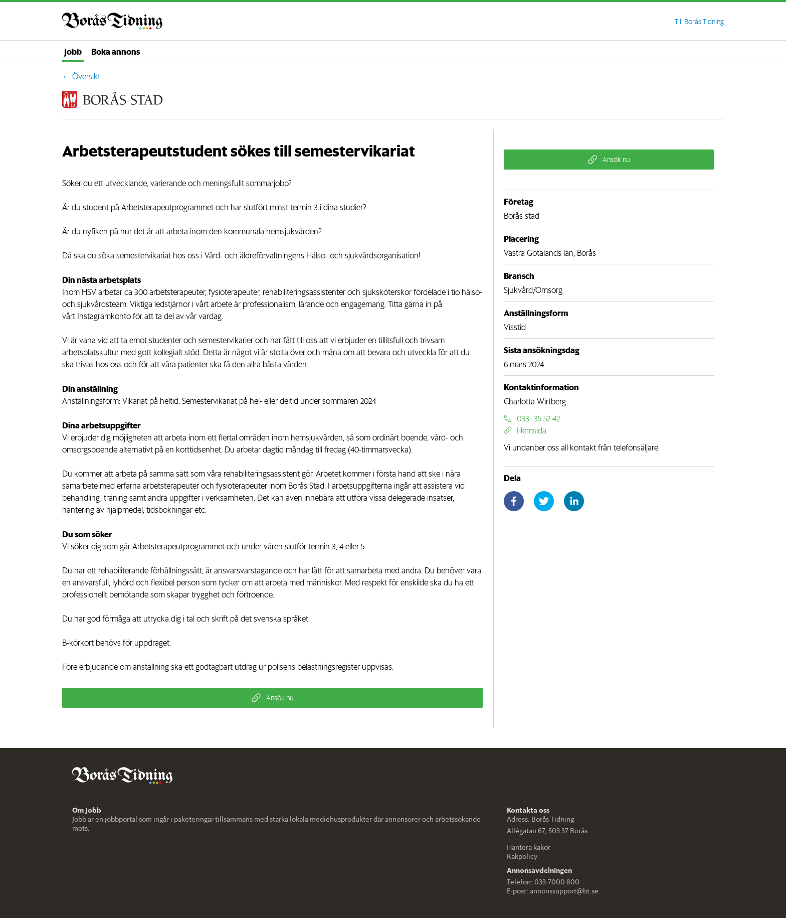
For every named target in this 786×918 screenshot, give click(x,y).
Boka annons (115, 51)
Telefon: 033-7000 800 (543, 881)
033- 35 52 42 (532, 418)
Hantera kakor (528, 847)
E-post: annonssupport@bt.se (553, 890)
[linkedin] (574, 501)
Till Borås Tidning (699, 21)
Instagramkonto (104, 316)
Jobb (73, 51)
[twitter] (544, 501)
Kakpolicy (522, 856)
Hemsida (525, 430)
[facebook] (514, 501)
